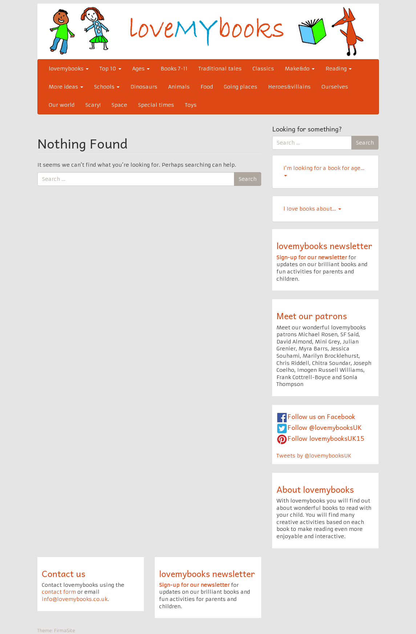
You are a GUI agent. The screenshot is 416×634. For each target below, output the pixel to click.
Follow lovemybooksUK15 (325, 438)
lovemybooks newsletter (324, 245)
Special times (156, 105)
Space (119, 105)
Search (248, 179)
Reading (339, 68)
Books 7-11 (174, 68)
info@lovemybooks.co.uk (75, 599)
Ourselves (335, 87)
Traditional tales (220, 68)
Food (207, 87)
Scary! (93, 105)
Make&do (300, 68)
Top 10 (110, 68)
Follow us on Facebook (321, 416)
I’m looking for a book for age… (323, 170)
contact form (59, 592)
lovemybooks (69, 68)
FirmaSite (64, 630)
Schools (107, 87)
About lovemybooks (315, 489)
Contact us (63, 573)
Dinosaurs (143, 87)
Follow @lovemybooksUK (324, 427)
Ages (141, 68)
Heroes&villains (289, 87)
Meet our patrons (311, 315)
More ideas (66, 87)
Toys (191, 105)
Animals (179, 87)
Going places (240, 87)
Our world (61, 105)
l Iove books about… (312, 209)
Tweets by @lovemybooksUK (313, 455)
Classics (263, 68)
